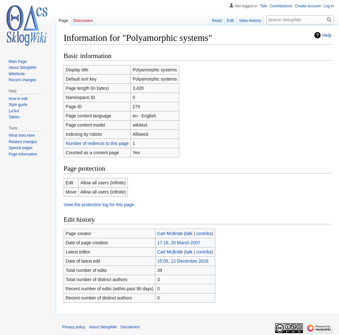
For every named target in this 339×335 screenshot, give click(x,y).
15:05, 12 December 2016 (183, 261)
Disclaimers (130, 327)
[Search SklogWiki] (300, 19)
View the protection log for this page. (99, 204)
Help (326, 35)
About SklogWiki (102, 327)
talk (188, 233)
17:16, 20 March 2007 (178, 242)
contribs (204, 233)
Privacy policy (73, 327)
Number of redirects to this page (97, 143)
